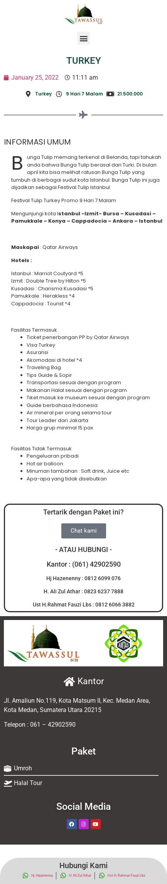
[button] (83, 38)
